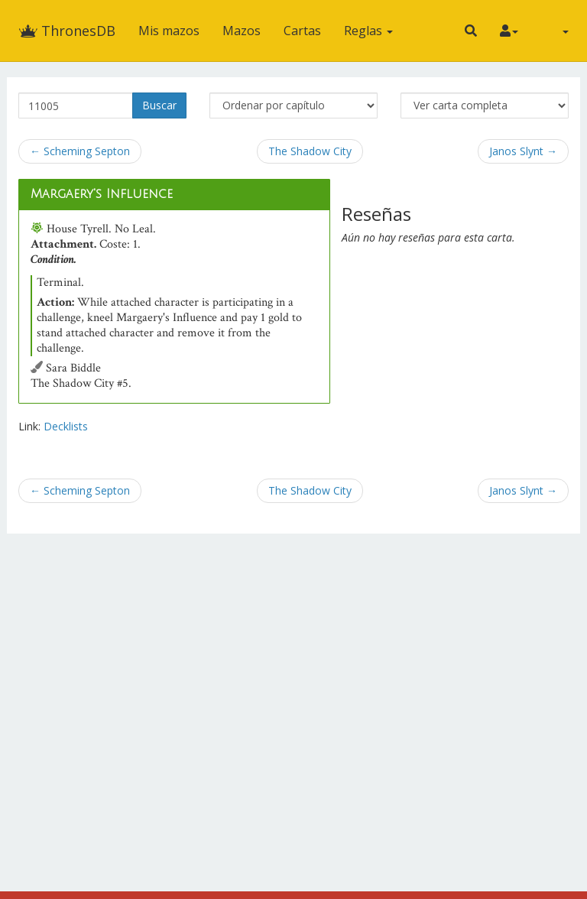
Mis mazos (168, 30)
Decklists (66, 426)
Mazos (241, 30)
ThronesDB (66, 30)
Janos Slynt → (523, 151)
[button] (470, 30)
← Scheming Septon (80, 151)
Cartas (302, 30)
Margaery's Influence (102, 194)
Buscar (159, 105)
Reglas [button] (368, 30)
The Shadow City (310, 151)
